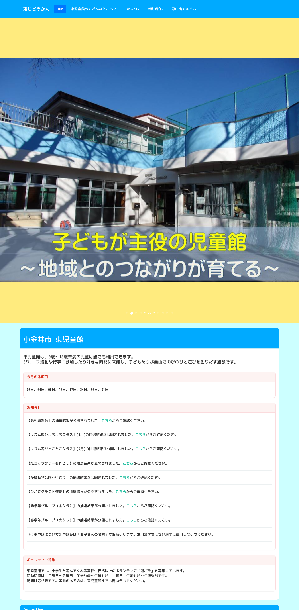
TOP (60, 8)
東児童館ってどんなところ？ (95, 8)
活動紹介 (155, 8)
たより (133, 8)
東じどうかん (36, 9)
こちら (106, 420)
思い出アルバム (183, 8)
